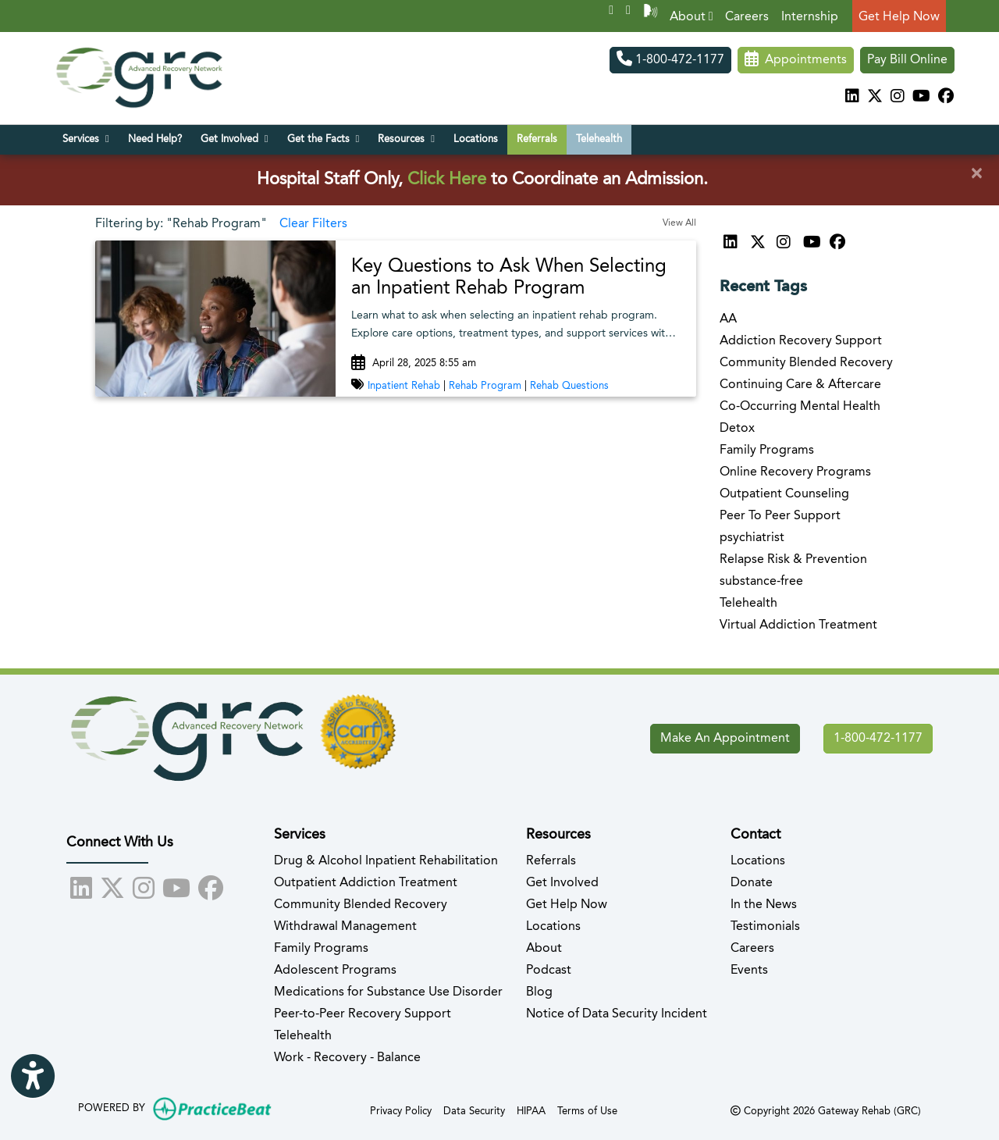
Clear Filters (313, 224)
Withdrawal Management (345, 927)
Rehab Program (485, 386)
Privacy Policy (401, 1110)
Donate (752, 883)
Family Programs (767, 450)
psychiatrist (752, 538)
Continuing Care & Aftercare (800, 385)
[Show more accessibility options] (32, 1078)
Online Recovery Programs (795, 472)
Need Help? (155, 139)
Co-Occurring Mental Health (800, 407)
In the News (764, 905)
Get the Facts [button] (323, 139)
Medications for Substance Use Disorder (388, 992)
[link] (516, 278)
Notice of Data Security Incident (616, 1014)
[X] (875, 98)
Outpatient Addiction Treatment (365, 883)
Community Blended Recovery (806, 363)
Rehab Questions (569, 386)
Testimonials (765, 927)
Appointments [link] (796, 60)
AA (728, 319)
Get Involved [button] (234, 139)
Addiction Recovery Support (801, 341)
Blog (539, 992)
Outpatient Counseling (784, 494)
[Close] (976, 174)
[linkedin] (852, 98)
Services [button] (85, 139)
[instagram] (898, 98)
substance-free (761, 581)
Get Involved (562, 883)
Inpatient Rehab (404, 386)
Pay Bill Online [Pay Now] (907, 60)
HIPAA (531, 1110)
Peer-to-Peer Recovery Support (362, 1014)
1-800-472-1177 (670, 60)
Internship (809, 17)
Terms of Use (587, 1110)
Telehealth (599, 139)
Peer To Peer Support (780, 516)
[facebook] (946, 98)
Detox (737, 428)
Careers (747, 17)
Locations (475, 139)
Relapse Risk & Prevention (793, 560)
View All (679, 223)
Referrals (537, 139)
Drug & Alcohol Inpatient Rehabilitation (386, 861)
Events (749, 970)
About (691, 16)
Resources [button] (406, 139)
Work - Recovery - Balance (347, 1058)
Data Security (474, 1110)
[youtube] (921, 98)
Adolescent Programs (335, 970)
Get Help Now (899, 17)
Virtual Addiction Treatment (798, 625)
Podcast (548, 970)
